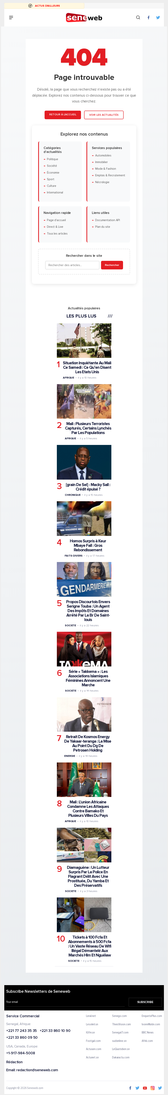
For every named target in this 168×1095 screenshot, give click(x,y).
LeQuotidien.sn (120, 1049)
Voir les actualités (103, 114)
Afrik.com (147, 1041)
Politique (52, 159)
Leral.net (91, 1016)
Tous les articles (57, 233)
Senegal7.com (120, 1032)
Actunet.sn (92, 1057)
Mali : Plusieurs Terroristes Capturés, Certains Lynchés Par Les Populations (88, 428)
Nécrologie (102, 182)
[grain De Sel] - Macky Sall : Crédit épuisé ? (88, 486)
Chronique (72, 494)
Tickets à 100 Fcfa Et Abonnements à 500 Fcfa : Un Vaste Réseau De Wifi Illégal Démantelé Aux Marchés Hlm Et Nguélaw (89, 946)
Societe (70, 625)
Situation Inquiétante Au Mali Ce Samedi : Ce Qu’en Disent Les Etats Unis (87, 367)
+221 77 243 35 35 (21, 1031)
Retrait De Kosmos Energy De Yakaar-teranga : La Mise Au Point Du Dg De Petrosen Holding (87, 744)
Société (52, 166)
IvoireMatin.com (151, 1024)
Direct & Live (55, 227)
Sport (50, 179)
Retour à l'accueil (62, 114)
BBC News (147, 1032)
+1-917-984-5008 (20, 1053)
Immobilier (101, 162)
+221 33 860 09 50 (22, 1038)
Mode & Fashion (105, 169)
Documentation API (107, 220)
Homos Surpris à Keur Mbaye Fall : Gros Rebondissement (88, 545)
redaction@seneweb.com (37, 1070)
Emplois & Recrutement (110, 175)
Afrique (68, 377)
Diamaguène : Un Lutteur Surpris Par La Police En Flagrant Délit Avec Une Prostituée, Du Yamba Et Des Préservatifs (88, 876)
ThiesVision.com (121, 1024)
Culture (51, 186)
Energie (69, 755)
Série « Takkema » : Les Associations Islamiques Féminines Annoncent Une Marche (88, 678)
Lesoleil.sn (92, 1024)
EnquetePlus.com (152, 1016)
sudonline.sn (119, 1041)
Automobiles (103, 155)
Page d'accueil (56, 220)
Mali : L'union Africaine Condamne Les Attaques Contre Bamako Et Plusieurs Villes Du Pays (88, 809)
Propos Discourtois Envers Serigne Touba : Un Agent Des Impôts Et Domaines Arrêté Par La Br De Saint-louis (88, 611)
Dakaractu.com (120, 1057)
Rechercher (112, 265)
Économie (53, 172)
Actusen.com (93, 1049)
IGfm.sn (90, 1032)
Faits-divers (73, 555)
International (55, 192)
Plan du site (102, 227)
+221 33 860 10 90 (55, 1031)
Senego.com (119, 1016)
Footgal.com (93, 1041)
